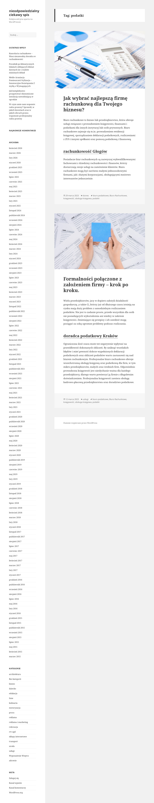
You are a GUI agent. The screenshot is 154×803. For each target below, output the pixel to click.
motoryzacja (14, 707)
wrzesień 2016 (15, 589)
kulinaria (13, 703)
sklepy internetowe (18, 736)
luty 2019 (13, 479)
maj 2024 (13, 239)
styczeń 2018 (15, 527)
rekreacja (13, 727)
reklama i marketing (18, 722)
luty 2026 (13, 157)
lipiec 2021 (14, 383)
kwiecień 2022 (15, 340)
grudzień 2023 (15, 263)
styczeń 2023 (15, 301)
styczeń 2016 (15, 613)
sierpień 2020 (15, 431)
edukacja (13, 693)
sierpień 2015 (15, 637)
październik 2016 (17, 584)
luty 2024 (13, 253)
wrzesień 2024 (15, 220)
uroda (12, 746)
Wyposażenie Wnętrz (19, 755)
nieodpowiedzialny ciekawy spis (24, 13)
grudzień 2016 (15, 579)
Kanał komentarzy (17, 787)
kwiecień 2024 (15, 244)
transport (13, 741)
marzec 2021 (15, 402)
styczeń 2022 (15, 354)
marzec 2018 (15, 517)
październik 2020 (17, 421)
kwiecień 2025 (15, 191)
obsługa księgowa (83, 198)
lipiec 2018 (14, 503)
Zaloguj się (14, 778)
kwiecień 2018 (15, 512)
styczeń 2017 (15, 575)
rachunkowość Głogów (85, 151)
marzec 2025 (15, 196)
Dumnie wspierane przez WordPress (80, 423)
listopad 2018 (15, 493)
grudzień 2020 (15, 416)
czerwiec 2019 (15, 469)
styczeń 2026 (15, 162)
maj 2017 (13, 555)
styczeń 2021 (15, 412)
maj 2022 (13, 335)
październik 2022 (17, 311)
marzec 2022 (15, 344)
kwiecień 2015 (15, 651)
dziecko (12, 688)
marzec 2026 (15, 153)
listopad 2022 (15, 306)
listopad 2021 (15, 364)
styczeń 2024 (15, 258)
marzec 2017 (15, 565)
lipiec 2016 (14, 599)
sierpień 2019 (15, 464)
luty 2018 (13, 522)
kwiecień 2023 (15, 292)
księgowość (68, 198)
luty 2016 (13, 608)
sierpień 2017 (15, 541)
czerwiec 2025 (15, 181)
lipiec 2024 (14, 229)
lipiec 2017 (14, 546)
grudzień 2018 (15, 488)
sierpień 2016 (15, 594)
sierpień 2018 (15, 498)
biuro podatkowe (101, 195)
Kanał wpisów (15, 783)
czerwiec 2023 (15, 282)
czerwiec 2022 (15, 330)
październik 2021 (17, 368)
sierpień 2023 (15, 273)
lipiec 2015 (14, 642)
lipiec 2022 (14, 325)
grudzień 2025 (15, 167)
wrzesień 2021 (15, 373)
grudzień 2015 (15, 618)
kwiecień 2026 (15, 148)
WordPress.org (16, 792)
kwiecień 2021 (15, 397)
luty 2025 (13, 201)
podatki (96, 198)
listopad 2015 (15, 623)
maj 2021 (13, 392)
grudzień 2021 (15, 359)
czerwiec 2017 (15, 551)
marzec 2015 (15, 656)
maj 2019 (13, 474)
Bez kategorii (15, 679)
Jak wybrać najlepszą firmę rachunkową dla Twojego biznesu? (95, 104)
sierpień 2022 (15, 320)
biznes (12, 684)
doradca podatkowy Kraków (90, 335)
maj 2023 (13, 287)
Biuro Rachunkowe (118, 195)
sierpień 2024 (15, 225)
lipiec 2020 (14, 436)
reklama (13, 717)
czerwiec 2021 (15, 388)
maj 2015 (13, 647)
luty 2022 (13, 349)
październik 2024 (17, 215)
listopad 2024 (15, 210)
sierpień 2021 (15, 378)
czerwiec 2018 (15, 508)
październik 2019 (17, 460)
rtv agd (12, 731)
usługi (12, 751)
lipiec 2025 (14, 177)
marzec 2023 (15, 297)
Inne (11, 698)
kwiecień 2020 (15, 445)
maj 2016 (13, 603)
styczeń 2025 (15, 205)
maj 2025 (13, 186)
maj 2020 (13, 440)
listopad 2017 (15, 531)
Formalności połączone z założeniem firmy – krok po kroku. (95, 284)
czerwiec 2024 (15, 234)
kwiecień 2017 (15, 560)
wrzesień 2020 (15, 426)
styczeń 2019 (15, 484)
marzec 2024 (15, 249)
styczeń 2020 (15, 455)
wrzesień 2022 (15, 316)
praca (11, 712)
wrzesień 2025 (15, 172)
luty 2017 (13, 570)
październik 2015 (17, 627)
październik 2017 (17, 536)
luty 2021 (13, 407)
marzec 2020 (15, 450)
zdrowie (13, 760)
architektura (15, 674)
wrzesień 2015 (15, 632)
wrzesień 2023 (15, 268)
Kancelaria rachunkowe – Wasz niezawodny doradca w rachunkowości (22, 56)
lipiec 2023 (14, 277)
